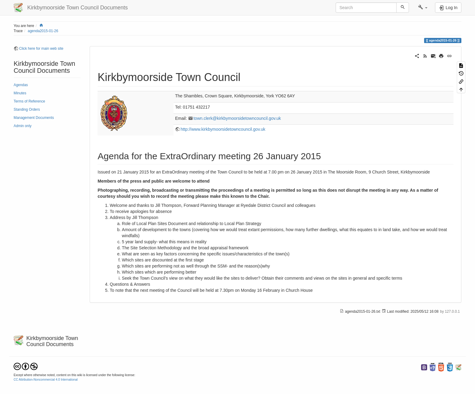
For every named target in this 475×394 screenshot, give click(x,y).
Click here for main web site (41, 48)
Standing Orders (27, 109)
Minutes (20, 93)
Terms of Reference (29, 101)
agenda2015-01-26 (43, 31)
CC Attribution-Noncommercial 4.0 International (46, 379)
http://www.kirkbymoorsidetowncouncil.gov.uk (223, 129)
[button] (423, 7)
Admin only (23, 126)
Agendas (21, 85)
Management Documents (34, 118)
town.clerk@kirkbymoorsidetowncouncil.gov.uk (237, 118)
